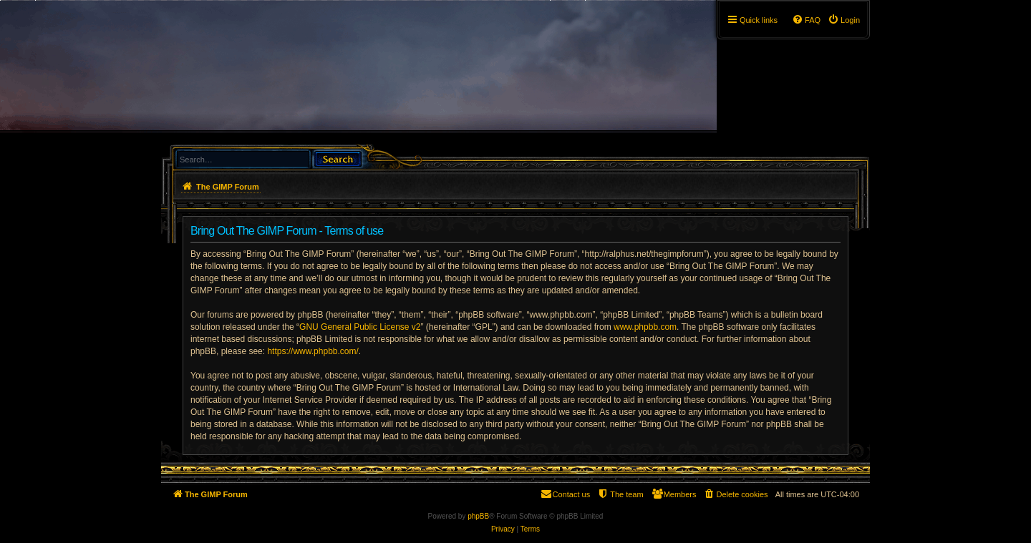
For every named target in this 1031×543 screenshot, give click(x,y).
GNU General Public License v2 (359, 327)
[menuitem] (844, 20)
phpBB (478, 516)
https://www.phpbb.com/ (312, 351)
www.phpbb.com (645, 327)
